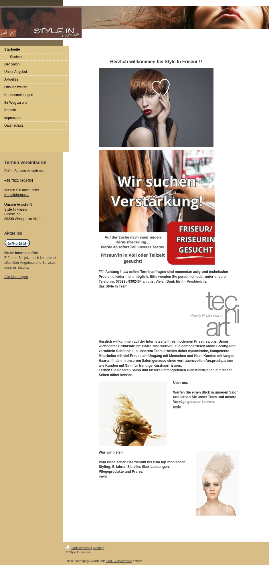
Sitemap (98, 548)
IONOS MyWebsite (119, 561)
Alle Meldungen (16, 277)
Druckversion (78, 548)
